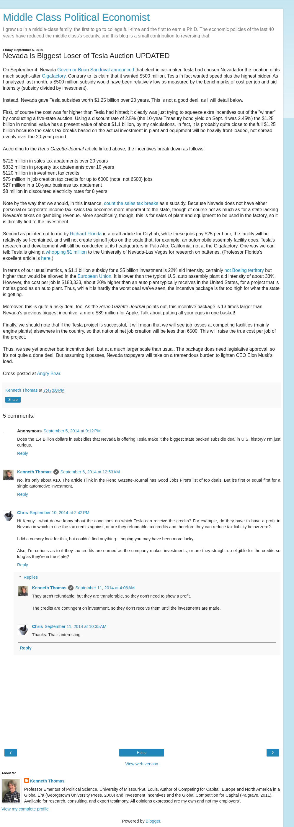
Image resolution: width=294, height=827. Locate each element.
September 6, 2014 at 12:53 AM (90, 472)
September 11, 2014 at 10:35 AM (75, 626)
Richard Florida (86, 233)
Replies (31, 577)
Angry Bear (48, 373)
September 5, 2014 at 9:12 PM (72, 431)
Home (141, 753)
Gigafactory (54, 75)
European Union (94, 276)
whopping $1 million (66, 252)
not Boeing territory (244, 270)
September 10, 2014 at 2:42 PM (59, 512)
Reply (22, 453)
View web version (141, 764)
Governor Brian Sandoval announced (95, 69)
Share (13, 400)
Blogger (153, 821)
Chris (22, 512)
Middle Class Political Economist (76, 17)
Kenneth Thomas (34, 472)
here (45, 258)
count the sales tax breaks (131, 203)
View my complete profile (25, 809)
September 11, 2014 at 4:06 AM (105, 587)
